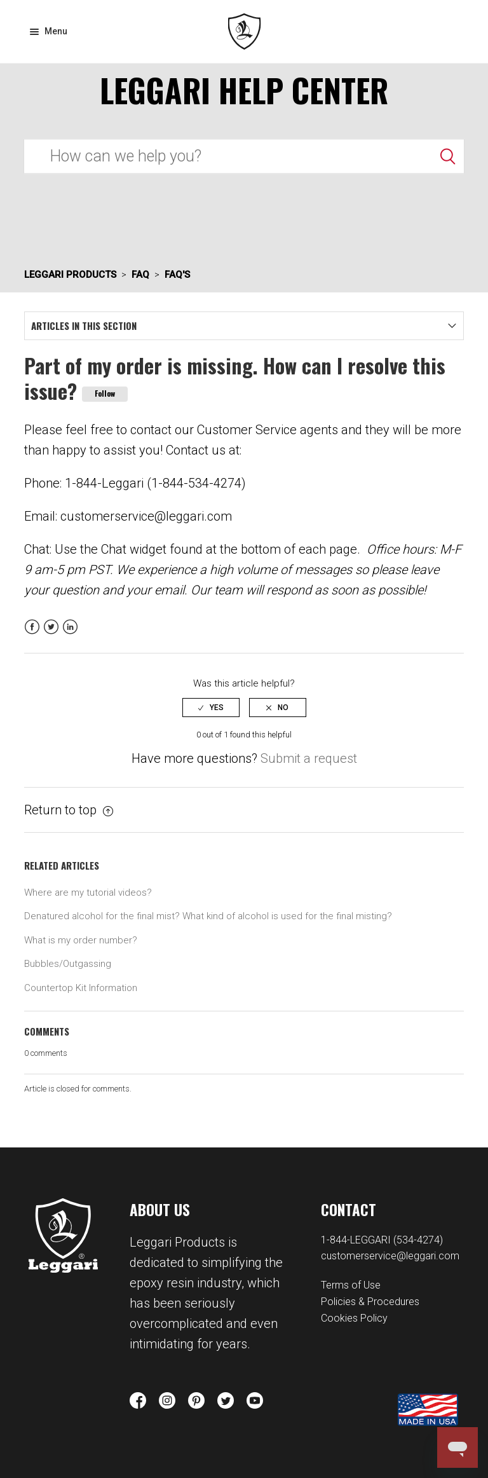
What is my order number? (80, 940)
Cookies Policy (354, 1318)
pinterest (196, 1400)
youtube (255, 1400)
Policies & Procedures (370, 1302)
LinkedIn (70, 634)
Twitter (51, 634)
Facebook (32, 634)
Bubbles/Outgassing (67, 963)
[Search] (244, 156)
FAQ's (177, 274)
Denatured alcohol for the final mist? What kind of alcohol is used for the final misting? (208, 916)
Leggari (63, 1235)
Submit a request (309, 758)
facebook (138, 1400)
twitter (225, 1400)
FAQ (140, 274)
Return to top (68, 810)
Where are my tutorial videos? (88, 892)
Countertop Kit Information (80, 988)
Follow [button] (105, 393)
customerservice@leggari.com (390, 1256)
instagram (167, 1400)
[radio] (211, 707)
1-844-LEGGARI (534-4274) (382, 1240)
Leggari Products (244, 31)
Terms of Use (351, 1285)
